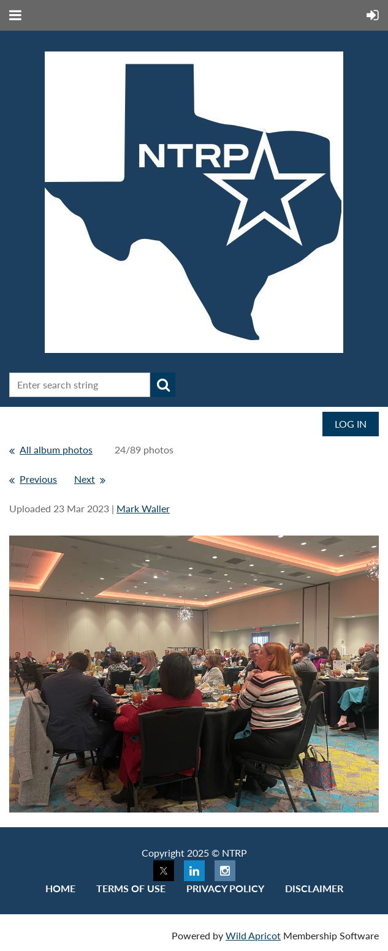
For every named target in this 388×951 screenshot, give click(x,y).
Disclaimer (314, 888)
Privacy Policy (225, 888)
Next (84, 479)
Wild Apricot (253, 935)
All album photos (56, 449)
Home (60, 888)
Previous (38, 479)
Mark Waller (143, 508)
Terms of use (130, 888)
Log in (351, 424)
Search (163, 385)
